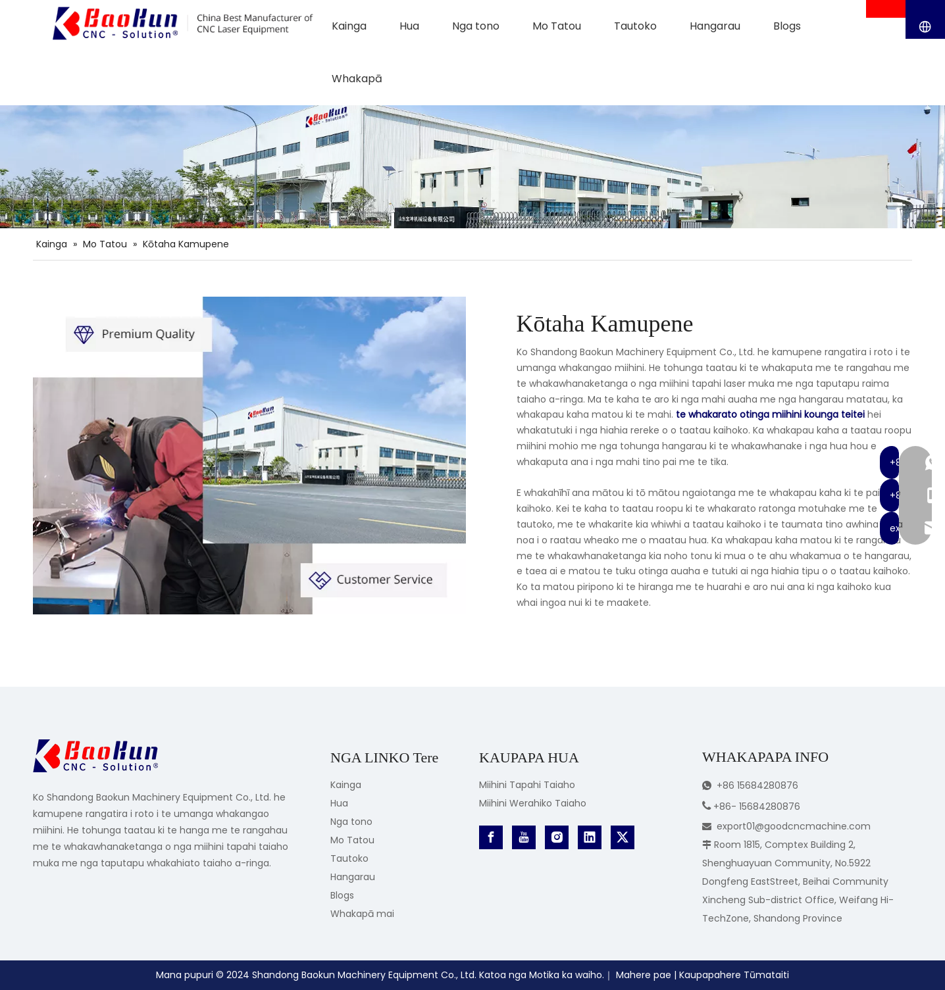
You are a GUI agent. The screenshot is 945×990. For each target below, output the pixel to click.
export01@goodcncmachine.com (794, 826)
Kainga (345, 784)
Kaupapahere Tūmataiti (734, 974)
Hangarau (352, 876)
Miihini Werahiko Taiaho (532, 803)
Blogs (342, 895)
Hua (339, 803)
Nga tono (351, 821)
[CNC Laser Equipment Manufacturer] (249, 455)
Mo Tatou (352, 840)
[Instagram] (557, 837)
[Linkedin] (589, 837)
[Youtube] (524, 837)
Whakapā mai (362, 913)
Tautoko (349, 858)
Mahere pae (643, 974)
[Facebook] (491, 837)
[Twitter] (622, 837)
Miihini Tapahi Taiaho (527, 784)
